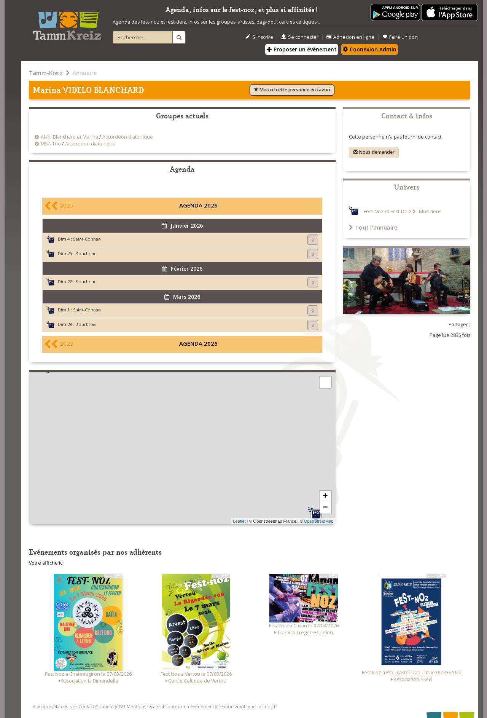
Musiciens (429, 211)
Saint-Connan (87, 239)
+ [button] (325, 496)
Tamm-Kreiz (46, 73)
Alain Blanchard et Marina (69, 137)
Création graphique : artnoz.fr (246, 706)
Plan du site (65, 706)
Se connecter (299, 37)
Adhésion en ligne (350, 37)
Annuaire (84, 73)
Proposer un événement (188, 706)
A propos (42, 706)
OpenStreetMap (319, 521)
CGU (120, 706)
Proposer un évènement (302, 49)
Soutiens (105, 706)
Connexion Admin (369, 49)
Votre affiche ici (46, 563)
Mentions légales (144, 706)
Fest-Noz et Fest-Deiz (387, 211)
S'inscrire (259, 37)
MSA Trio (51, 143)
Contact (86, 706)
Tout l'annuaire (373, 227)
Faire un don (400, 37)
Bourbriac (85, 253)
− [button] (325, 508)
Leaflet (239, 521)
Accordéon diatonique (127, 137)
